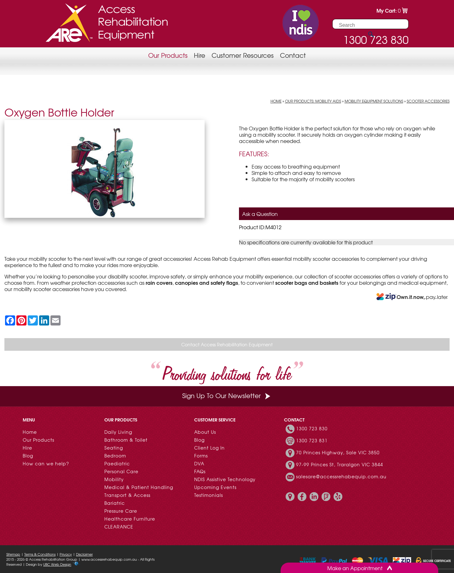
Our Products (168, 55)
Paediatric (117, 463)
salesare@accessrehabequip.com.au (341, 476)
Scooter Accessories (428, 101)
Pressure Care (120, 511)
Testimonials (208, 495)
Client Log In (209, 448)
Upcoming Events (215, 487)
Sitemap (13, 554)
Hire (199, 55)
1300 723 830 (312, 428)
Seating (113, 448)
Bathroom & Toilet (126, 440)
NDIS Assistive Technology (225, 479)
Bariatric (114, 503)
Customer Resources (243, 55)
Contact (293, 55)
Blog (28, 455)
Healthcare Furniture (129, 519)
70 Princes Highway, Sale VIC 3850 (338, 452)
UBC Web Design (57, 564)
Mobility (114, 479)
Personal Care (121, 471)
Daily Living (118, 432)
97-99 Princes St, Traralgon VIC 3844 (339, 464)
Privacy (66, 554)
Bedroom (115, 455)
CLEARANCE (118, 526)
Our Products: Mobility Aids (313, 101)
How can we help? (46, 463)
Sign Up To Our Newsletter (227, 395)
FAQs (200, 471)
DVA (199, 463)
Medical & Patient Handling (138, 487)
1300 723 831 (312, 440)
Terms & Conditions (39, 554)
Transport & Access (127, 495)
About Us (205, 432)
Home (276, 101)
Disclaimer (84, 554)
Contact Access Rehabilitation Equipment (227, 344)
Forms (201, 455)
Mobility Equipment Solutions (374, 101)
